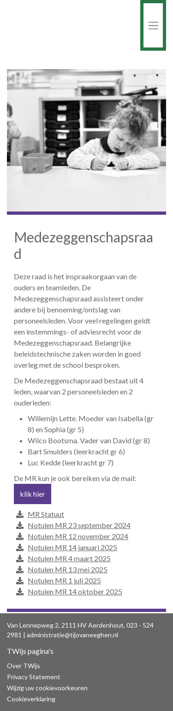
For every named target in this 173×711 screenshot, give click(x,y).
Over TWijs (23, 666)
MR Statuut (46, 514)
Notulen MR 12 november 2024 (78, 536)
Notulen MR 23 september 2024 (79, 525)
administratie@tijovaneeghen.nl (72, 635)
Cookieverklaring (31, 699)
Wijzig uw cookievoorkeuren (47, 688)
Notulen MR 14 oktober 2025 (75, 591)
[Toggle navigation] (153, 25)
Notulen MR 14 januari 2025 (72, 547)
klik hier (32, 493)
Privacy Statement (33, 677)
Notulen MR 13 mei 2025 (67, 569)
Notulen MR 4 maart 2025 (69, 558)
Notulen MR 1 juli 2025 (64, 580)
